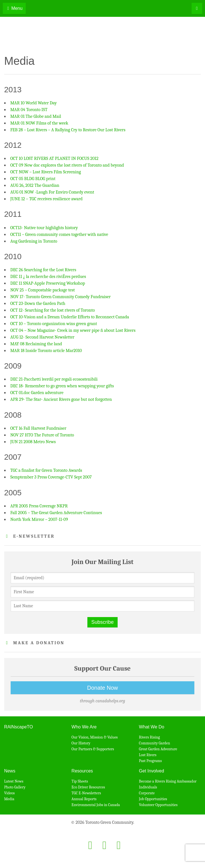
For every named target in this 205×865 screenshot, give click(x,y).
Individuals (148, 787)
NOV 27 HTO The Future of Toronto (42, 435)
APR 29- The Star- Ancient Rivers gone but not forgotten (61, 399)
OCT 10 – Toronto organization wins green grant (53, 323)
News (9, 771)
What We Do (151, 726)
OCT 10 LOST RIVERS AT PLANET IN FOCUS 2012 (54, 158)
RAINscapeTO (18, 726)
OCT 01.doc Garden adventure (37, 392)
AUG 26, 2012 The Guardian (34, 185)
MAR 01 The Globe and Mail (35, 116)
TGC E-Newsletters (86, 793)
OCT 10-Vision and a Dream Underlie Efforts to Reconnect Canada (69, 316)
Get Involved (151, 771)
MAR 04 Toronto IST (29, 109)
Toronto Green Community (103, 35)
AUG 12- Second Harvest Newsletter (42, 337)
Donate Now (102, 688)
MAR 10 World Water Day (33, 102)
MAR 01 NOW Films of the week (39, 123)
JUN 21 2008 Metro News (33, 441)
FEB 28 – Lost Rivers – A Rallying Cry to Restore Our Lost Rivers (67, 129)
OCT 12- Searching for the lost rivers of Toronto (52, 310)
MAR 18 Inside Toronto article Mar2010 (46, 350)
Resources (82, 771)
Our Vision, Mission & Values (94, 737)
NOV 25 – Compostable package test (42, 290)
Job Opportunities (153, 799)
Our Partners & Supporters (92, 749)
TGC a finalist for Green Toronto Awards (46, 470)
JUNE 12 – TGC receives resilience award (46, 198)
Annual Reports (83, 799)
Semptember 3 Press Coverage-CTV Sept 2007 (51, 477)
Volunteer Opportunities (158, 804)
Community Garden (154, 743)
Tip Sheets (79, 781)
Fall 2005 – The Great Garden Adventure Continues (56, 512)
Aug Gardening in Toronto (33, 241)
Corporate (147, 793)
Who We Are (84, 726)
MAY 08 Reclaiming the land (36, 343)
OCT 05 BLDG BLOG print (32, 178)
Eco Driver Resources (88, 787)
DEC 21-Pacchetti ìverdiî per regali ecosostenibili (54, 379)
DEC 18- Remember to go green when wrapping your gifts (62, 385)
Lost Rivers (148, 755)
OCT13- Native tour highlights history (44, 227)
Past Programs (150, 760)
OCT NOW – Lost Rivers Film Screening (45, 171)
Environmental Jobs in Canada (95, 804)
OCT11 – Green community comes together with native (59, 234)
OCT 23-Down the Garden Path (38, 303)
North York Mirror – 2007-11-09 (39, 519)
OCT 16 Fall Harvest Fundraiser (38, 428)
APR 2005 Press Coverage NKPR (39, 506)
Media (9, 799)
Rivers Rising (149, 737)
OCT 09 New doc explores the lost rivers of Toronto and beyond (67, 165)
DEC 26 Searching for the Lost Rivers (43, 269)
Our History (80, 743)
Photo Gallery (14, 787)
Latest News (14, 781)
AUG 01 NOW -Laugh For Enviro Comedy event (52, 192)
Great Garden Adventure (158, 749)
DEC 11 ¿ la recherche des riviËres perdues (48, 276)
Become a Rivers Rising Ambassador (168, 781)
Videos (9, 793)
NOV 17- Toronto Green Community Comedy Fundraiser (60, 296)
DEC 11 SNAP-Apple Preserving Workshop (47, 283)
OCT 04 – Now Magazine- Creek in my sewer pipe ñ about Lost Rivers (73, 330)
